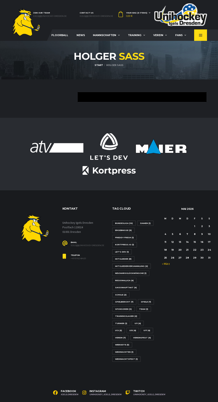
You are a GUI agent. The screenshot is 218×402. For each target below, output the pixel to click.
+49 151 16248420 (78, 258)
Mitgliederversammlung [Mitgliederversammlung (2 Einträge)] (131, 266)
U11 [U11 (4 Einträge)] (138, 323)
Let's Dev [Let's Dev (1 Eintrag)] (122, 252)
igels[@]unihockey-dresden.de (50, 16)
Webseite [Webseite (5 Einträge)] (122, 345)
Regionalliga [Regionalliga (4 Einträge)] (124, 280)
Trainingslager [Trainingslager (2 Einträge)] (126, 316)
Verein (158, 35)
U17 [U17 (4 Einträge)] (147, 330)
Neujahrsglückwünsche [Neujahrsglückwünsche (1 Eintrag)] (130, 273)
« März (166, 264)
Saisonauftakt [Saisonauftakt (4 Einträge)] (126, 287)
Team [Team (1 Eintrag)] (143, 309)
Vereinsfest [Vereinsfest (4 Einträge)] (142, 337)
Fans (179, 35)
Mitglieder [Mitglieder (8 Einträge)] (123, 259)
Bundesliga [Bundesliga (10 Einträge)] (124, 223)
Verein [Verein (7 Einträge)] (120, 337)
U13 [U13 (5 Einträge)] (118, 330)
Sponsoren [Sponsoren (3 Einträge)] (123, 309)
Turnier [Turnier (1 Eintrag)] (121, 323)
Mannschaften (104, 35)
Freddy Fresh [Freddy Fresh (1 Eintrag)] (124, 237)
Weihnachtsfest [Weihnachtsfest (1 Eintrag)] (126, 359)
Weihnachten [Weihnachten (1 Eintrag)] (124, 352)
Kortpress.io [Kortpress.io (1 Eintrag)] (124, 244)
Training (134, 35)
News (81, 35)
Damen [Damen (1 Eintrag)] (145, 223)
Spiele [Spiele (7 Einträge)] (146, 302)
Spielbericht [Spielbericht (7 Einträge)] (124, 302)
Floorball (59, 35)
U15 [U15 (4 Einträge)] (132, 330)
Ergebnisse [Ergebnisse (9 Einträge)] (123, 230)
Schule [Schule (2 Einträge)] (121, 295)
